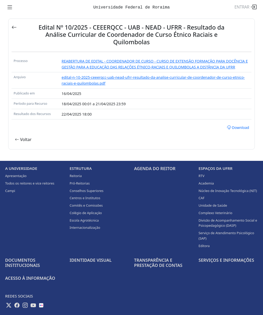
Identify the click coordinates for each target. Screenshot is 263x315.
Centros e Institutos (85, 198)
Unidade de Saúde (213, 205)
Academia (206, 183)
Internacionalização (85, 227)
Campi (10, 190)
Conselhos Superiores (87, 190)
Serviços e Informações (226, 260)
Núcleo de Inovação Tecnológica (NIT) (228, 190)
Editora (204, 245)
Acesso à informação (30, 278)
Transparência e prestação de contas (158, 262)
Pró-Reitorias (80, 183)
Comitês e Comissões (86, 205)
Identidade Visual (90, 260)
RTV (201, 175)
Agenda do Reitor (154, 168)
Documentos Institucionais (22, 262)
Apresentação (15, 175)
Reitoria (76, 175)
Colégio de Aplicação (86, 213)
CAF (201, 198)
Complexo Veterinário (215, 213)
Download (238, 127)
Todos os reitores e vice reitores (29, 183)
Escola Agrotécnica (84, 220)
